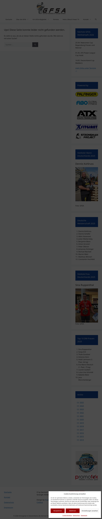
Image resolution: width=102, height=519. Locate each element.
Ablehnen (72, 511)
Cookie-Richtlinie (67, 515)
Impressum (84, 515)
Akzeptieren (57, 511)
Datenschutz (76, 515)
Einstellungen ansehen (90, 511)
